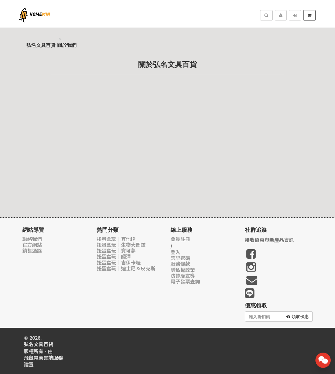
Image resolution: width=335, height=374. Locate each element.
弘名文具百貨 (41, 45)
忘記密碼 (180, 258)
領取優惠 (297, 316)
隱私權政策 (183, 270)
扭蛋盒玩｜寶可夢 (116, 251)
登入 (175, 252)
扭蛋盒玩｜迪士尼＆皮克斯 (126, 268)
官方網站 (32, 245)
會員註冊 (180, 239)
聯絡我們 (32, 239)
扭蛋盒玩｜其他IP (116, 239)
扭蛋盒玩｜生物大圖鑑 (121, 245)
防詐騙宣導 (183, 276)
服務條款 (180, 264)
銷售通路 (32, 251)
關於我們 (67, 45)
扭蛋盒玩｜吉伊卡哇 (119, 262)
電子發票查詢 (185, 281)
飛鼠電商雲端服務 (43, 358)
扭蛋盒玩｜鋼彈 (114, 256)
